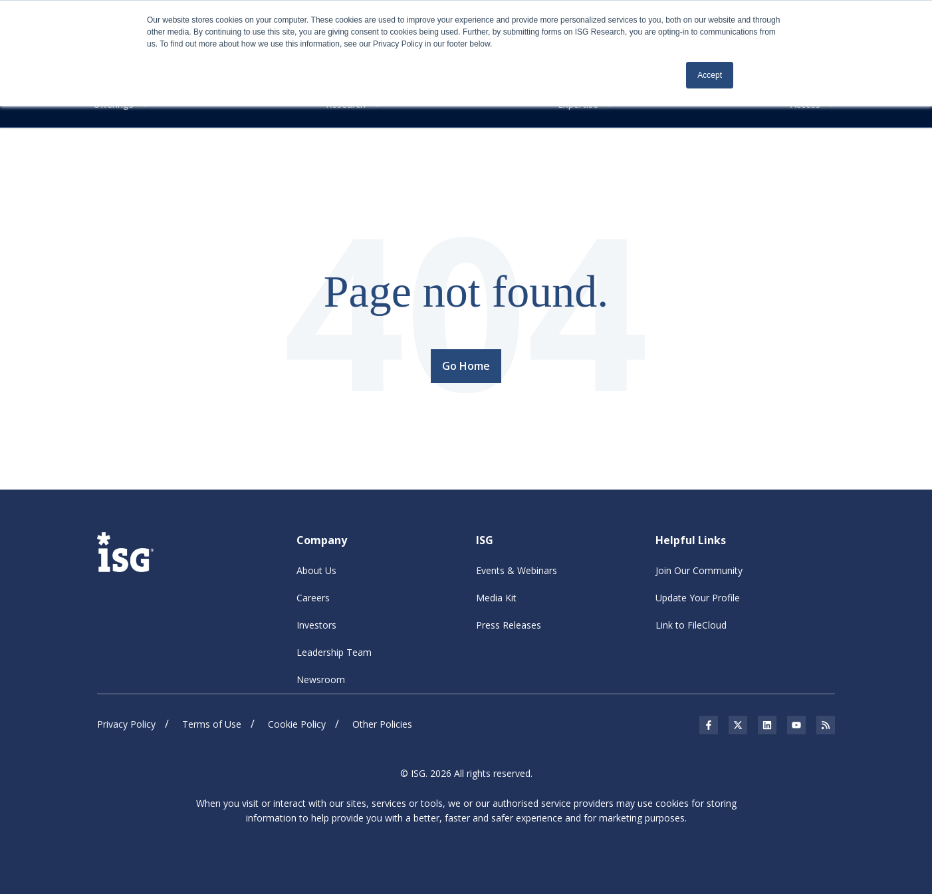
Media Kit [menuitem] (496, 597)
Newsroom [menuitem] (320, 679)
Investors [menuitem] (316, 625)
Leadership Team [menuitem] (334, 652)
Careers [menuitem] (313, 597)
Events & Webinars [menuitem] (516, 570)
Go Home (466, 366)
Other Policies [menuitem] (382, 724)
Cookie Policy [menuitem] (297, 724)
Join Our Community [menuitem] (699, 570)
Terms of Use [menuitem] (211, 724)
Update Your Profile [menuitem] (697, 597)
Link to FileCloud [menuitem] (691, 625)
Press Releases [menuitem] (508, 625)
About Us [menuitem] (316, 570)
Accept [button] (709, 75)
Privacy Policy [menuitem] (126, 724)
